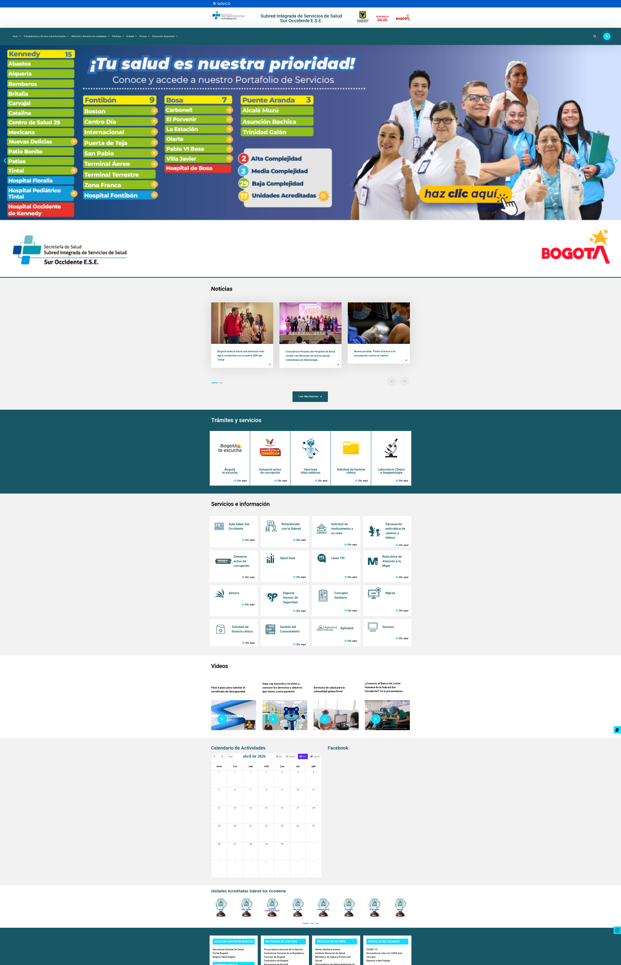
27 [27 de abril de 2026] (235, 844)
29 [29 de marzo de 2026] (219, 772)
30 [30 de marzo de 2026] (235, 772)
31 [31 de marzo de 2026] (250, 772)
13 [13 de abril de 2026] (235, 807)
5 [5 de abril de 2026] (219, 789)
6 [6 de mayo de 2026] (266, 862)
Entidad (132, 36)
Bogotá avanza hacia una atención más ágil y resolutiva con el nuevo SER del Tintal (240, 355)
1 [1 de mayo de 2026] (297, 844)
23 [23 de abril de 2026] (282, 826)
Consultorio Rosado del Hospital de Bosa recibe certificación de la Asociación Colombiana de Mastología (310, 355)
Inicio (17, 36)
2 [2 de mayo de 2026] (313, 844)
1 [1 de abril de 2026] (266, 772)
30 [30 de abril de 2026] (282, 844)
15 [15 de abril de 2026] (266, 807)
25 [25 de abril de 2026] (313, 826)
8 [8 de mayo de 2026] (297, 862)
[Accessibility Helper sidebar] (617, 930)
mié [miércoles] (266, 766)
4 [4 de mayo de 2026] (235, 862)
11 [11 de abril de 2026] (313, 789)
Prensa (145, 36)
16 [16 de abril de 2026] (282, 807)
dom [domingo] (219, 766)
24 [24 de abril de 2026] (298, 826)
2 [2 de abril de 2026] (282, 772)
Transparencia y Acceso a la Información (46, 36)
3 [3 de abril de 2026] (297, 772)
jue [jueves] (282, 766)
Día (280, 756)
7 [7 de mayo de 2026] (282, 862)
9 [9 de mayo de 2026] (313, 862)
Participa (118, 36)
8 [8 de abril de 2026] (266, 789)
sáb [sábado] (313, 766)
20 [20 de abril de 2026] (235, 826)
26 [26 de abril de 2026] (219, 844)
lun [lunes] (235, 766)
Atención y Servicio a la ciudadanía (90, 36)
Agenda (316, 756)
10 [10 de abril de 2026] (298, 789)
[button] (5, 160)
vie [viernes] (298, 766)
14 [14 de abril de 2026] (250, 807)
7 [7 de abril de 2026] (250, 789)
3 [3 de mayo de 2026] (219, 862)
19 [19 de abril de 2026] (219, 826)
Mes (304, 756)
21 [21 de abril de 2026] (250, 826)
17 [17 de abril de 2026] (298, 807)
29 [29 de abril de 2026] (266, 844)
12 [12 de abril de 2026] (219, 807)
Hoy (230, 756)
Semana (292, 756)
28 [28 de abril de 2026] (250, 844)
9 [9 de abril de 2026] (282, 789)
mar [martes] (251, 766)
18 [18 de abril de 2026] (313, 807)
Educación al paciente (165, 36)
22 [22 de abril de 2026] (266, 826)
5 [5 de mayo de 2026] (250, 862)
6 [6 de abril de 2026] (235, 789)
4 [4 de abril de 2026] (313, 772)
